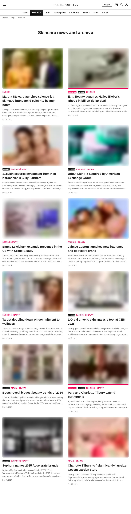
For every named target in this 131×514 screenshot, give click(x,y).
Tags (13, 18)
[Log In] (107, 5)
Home (5, 18)
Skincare (21, 18)
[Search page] (121, 5)
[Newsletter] (116, 5)
